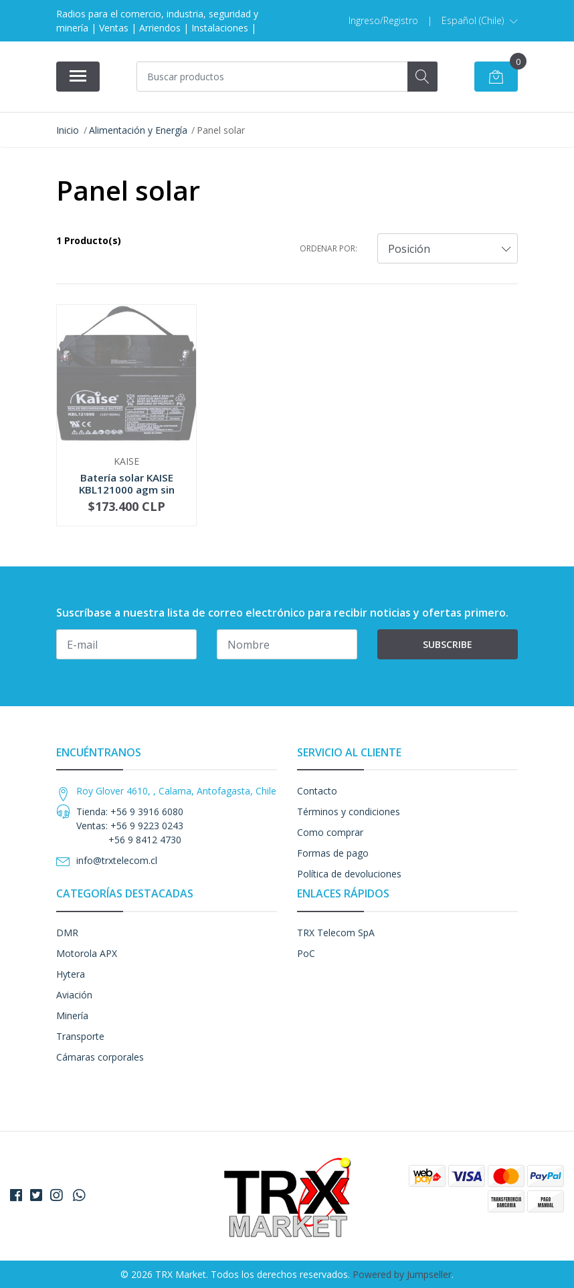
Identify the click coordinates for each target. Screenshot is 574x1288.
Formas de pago (333, 853)
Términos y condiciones (348, 811)
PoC (306, 953)
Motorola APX (86, 953)
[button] (480, 20)
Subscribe (447, 644)
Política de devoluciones (349, 873)
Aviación (74, 994)
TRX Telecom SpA (336, 932)
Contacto (317, 790)
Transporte (80, 1036)
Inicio (67, 130)
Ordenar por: (328, 248)
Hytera (70, 974)
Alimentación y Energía (138, 130)
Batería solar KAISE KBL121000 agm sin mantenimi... (127, 489)
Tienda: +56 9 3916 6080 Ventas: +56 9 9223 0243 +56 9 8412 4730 (129, 825)
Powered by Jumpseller (402, 1274)
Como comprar (330, 832)
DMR (67, 932)
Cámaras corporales (100, 1057)
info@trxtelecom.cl (116, 860)
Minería (72, 1015)
